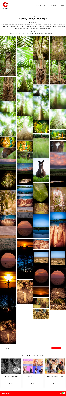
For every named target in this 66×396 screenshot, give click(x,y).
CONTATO (62, 5)
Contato (9, 393)
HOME (31, 5)
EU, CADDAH (53, 5)
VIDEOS (45, 5)
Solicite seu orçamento (56, 347)
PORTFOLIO (38, 5)
